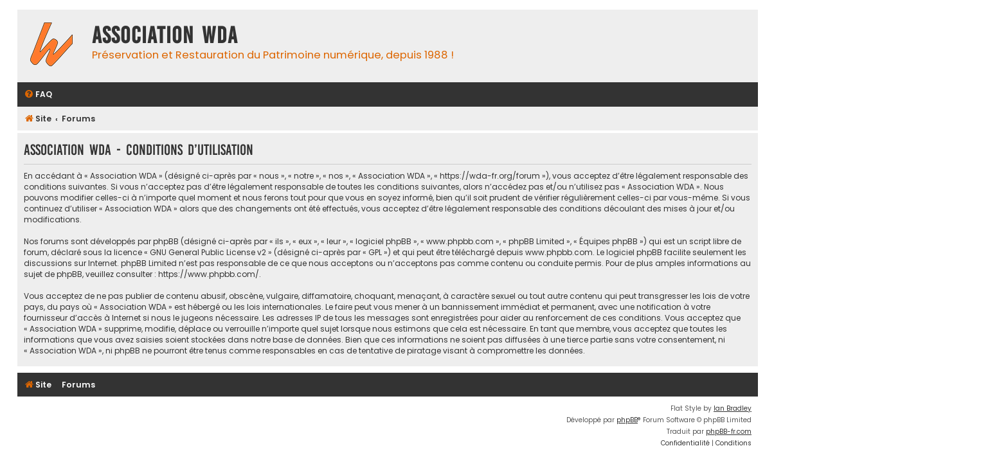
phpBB (627, 420)
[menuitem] (38, 94)
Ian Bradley (733, 408)
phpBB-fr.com (729, 431)
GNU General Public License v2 (208, 252)
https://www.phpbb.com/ (208, 274)
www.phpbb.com (559, 252)
